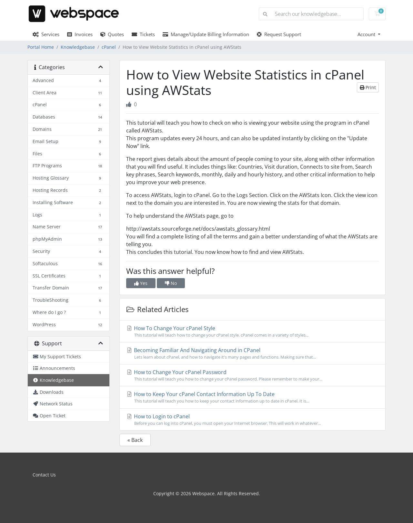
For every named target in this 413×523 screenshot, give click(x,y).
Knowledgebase (78, 47)
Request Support (279, 34)
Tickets (143, 34)
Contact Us (44, 475)
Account (367, 34)
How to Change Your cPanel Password (252, 375)
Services (46, 34)
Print (368, 87)
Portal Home (40, 47)
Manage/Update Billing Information (206, 34)
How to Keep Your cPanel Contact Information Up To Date (252, 397)
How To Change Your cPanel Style (252, 331)
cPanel (109, 47)
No (171, 283)
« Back (135, 440)
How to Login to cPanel (252, 419)
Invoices (80, 34)
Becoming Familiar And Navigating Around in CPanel (252, 353)
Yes (140, 283)
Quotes (112, 34)
